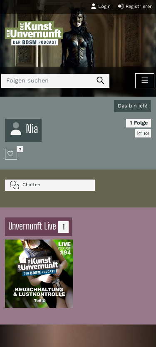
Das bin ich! (132, 105)
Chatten (25, 185)
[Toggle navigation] (144, 80)
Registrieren (135, 6)
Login (100, 6)
